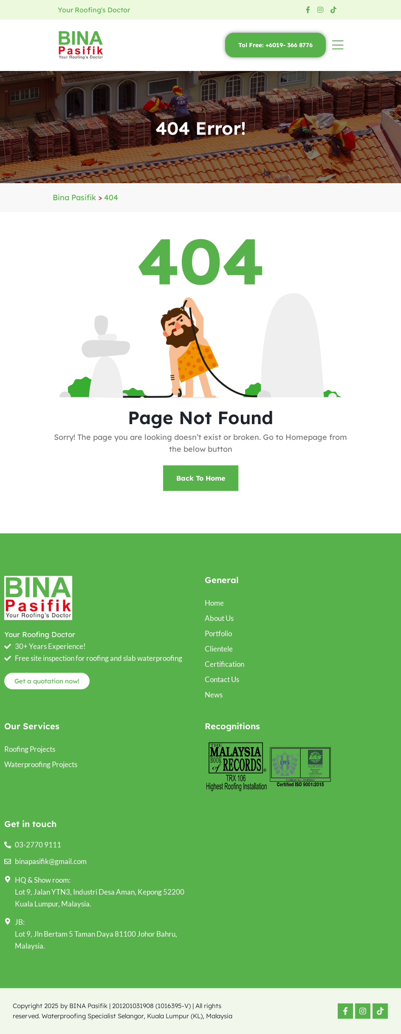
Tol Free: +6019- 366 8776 (275, 45)
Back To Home (200, 478)
